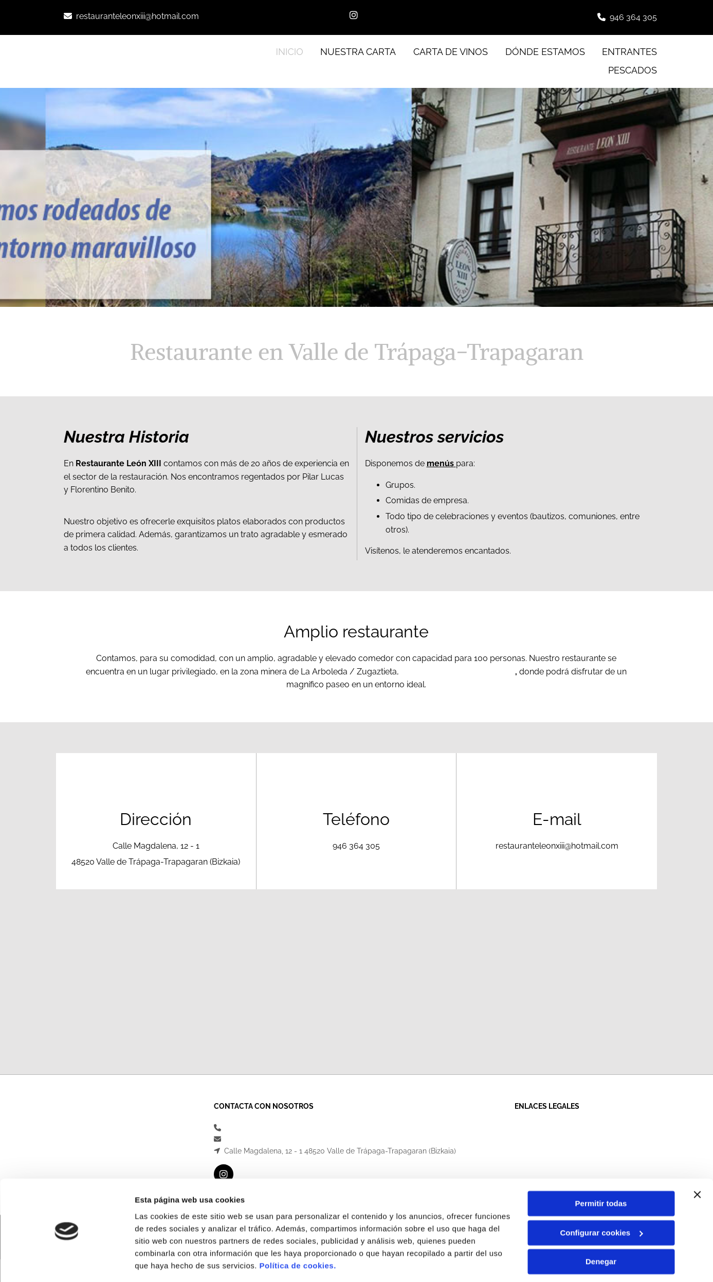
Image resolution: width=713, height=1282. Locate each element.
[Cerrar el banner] (697, 1162)
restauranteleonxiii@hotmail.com (137, 16)
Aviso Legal (534, 1128)
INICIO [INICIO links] (289, 51)
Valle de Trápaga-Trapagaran (458, 671)
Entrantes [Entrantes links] (629, 51)
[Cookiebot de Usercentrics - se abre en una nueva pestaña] (67, 1262)
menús (440, 463)
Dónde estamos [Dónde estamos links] (545, 51)
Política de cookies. (298, 1233)
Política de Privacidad (551, 1139)
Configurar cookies (601, 1200)
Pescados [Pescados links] (633, 70)
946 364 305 (633, 17)
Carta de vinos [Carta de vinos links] (450, 51)
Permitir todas (601, 1171)
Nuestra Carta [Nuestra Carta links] (358, 51)
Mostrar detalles (165, 1261)
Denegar (601, 1229)
